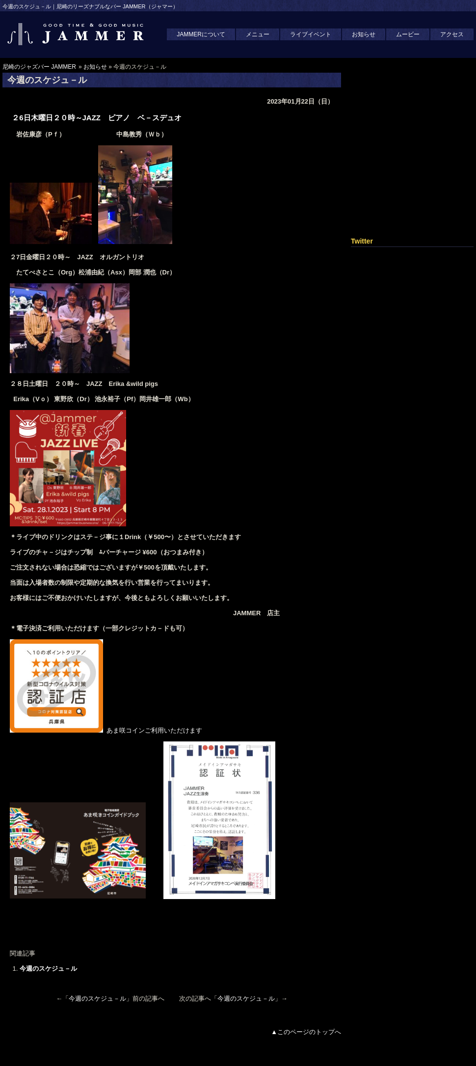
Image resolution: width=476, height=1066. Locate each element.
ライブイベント (310, 34)
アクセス (452, 34)
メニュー (257, 34)
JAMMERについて (201, 34)
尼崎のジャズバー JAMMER (39, 66)
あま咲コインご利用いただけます (109, 730)
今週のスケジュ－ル (48, 968)
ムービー (408, 34)
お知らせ (363, 34)
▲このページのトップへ (306, 1032)
